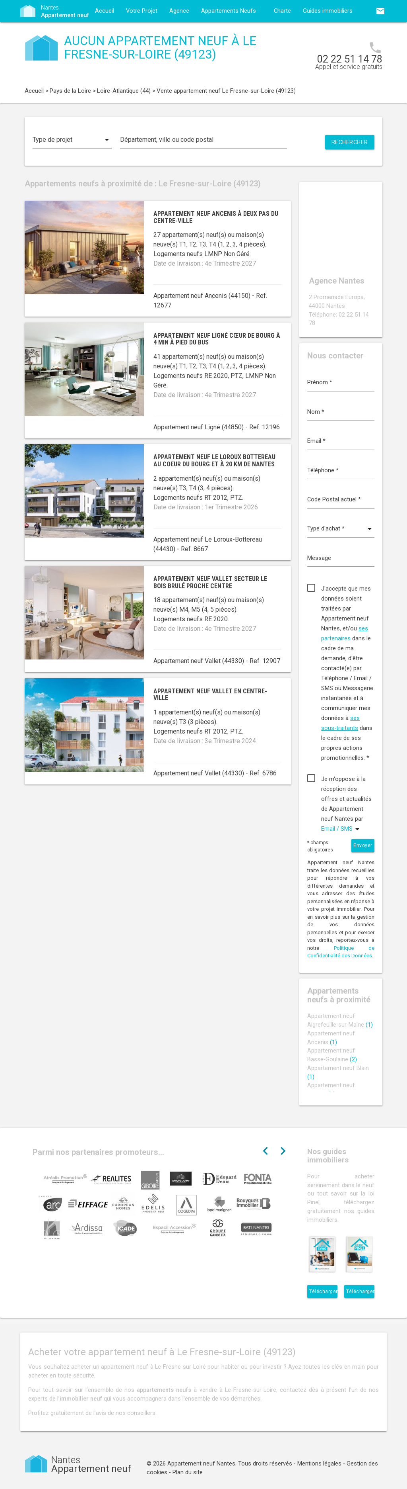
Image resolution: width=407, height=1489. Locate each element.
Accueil (104, 11)
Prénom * (319, 382)
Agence (179, 11)
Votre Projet (141, 11)
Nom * (315, 412)
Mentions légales (319, 1463)
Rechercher (349, 142)
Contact (105, 33)
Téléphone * (323, 470)
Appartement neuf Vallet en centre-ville (210, 694)
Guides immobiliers (328, 11)
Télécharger (323, 1291)
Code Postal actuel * (334, 499)
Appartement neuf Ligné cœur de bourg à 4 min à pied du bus (216, 339)
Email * (316, 441)
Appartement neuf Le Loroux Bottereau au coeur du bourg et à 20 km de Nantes (214, 460)
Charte (282, 11)
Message (319, 558)
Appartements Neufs (228, 11)
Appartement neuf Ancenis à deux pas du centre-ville (215, 217)
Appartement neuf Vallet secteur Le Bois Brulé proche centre (210, 582)
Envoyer (362, 845)
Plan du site (187, 1472)
